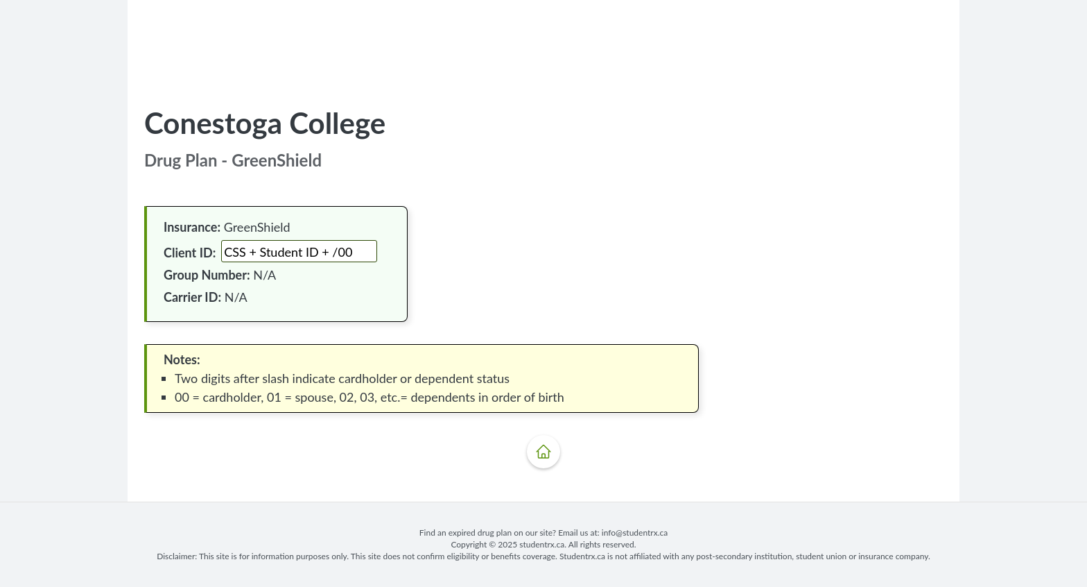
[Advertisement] (543, 48)
